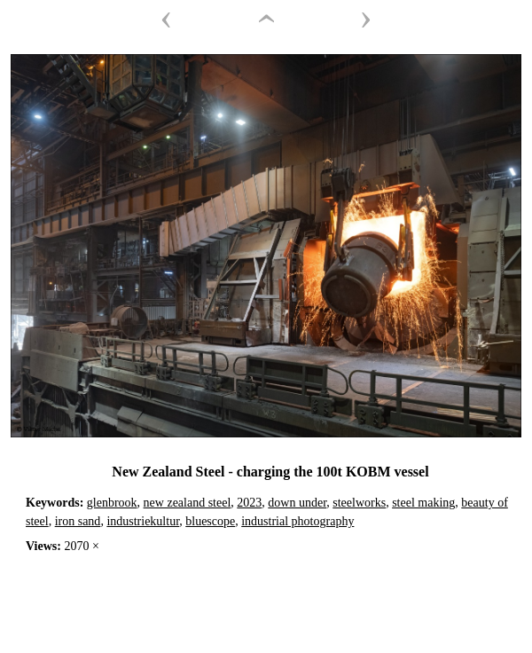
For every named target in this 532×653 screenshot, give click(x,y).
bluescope (210, 521)
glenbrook (112, 502)
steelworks (359, 502)
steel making (423, 502)
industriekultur (142, 521)
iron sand (78, 521)
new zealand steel (187, 502)
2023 (249, 502)
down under (297, 502)
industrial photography (297, 521)
